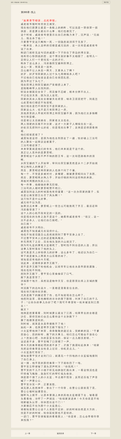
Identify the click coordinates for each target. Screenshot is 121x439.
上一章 (27, 433)
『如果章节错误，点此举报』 (39, 20)
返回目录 (60, 433)
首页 (12, 2)
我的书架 (106, 2)
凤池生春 (16, 2)
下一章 (93, 433)
